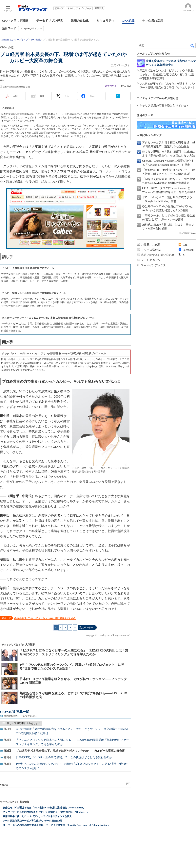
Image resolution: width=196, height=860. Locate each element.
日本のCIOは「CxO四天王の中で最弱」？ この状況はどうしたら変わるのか (64, 757)
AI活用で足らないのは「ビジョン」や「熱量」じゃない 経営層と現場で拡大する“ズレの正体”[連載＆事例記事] (167, 74)
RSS (185, 244)
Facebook (188, 249)
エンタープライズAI (31, 28)
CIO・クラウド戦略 (15, 20)
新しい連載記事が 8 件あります (23, 723)
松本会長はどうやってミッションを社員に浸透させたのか (45, 618)
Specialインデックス (153, 265)
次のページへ (86, 627)
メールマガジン (151, 260)
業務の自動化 (80, 20)
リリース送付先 (151, 249)
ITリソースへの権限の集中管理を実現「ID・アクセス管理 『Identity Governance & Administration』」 (57, 825)
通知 (42, 96)
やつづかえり (112, 86)
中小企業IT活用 (152, 20)
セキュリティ (105, 20)
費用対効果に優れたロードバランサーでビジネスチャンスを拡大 (37, 816)
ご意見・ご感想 (151, 244)
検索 (193, 45)
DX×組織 (128, 20)
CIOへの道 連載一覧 (14, 711)
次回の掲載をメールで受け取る (20, 716)
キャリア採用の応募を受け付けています (164, 105)
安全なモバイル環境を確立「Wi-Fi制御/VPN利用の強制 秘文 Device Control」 (44, 807)
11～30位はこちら (187, 233)
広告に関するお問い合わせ (157, 255)
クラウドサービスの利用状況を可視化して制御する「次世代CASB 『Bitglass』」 (46, 812)
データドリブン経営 (49, 20)
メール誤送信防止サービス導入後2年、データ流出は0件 (32, 820)
